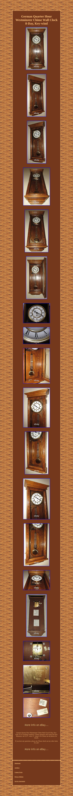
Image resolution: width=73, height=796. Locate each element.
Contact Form (18, 772)
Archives (17, 768)
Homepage (17, 763)
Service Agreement (20, 781)
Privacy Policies (19, 777)
